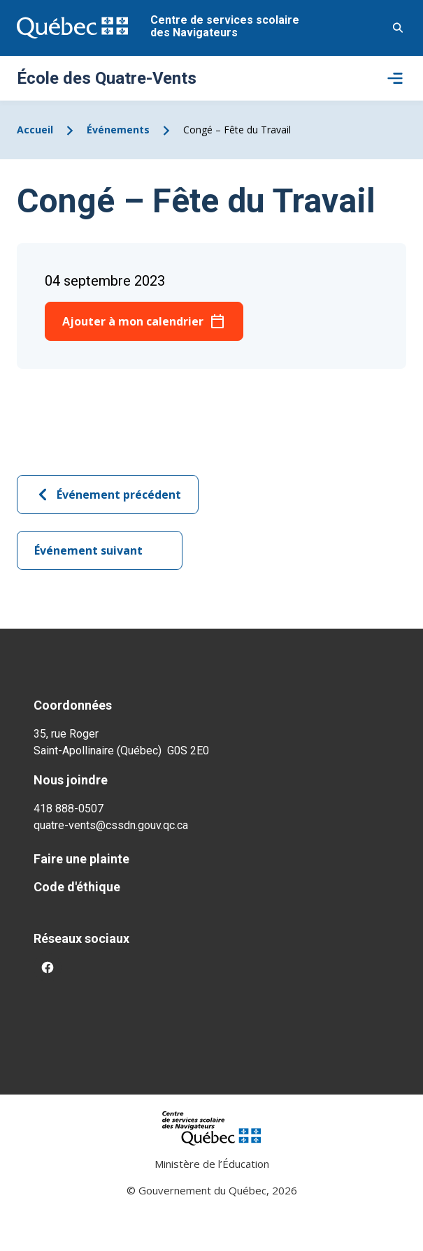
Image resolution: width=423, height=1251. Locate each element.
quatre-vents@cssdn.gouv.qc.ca (111, 825)
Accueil (35, 129)
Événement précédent (107, 494)
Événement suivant (99, 550)
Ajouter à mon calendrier (132, 321)
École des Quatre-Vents (106, 78)
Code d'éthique (77, 886)
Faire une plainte (81, 858)
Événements (118, 129)
